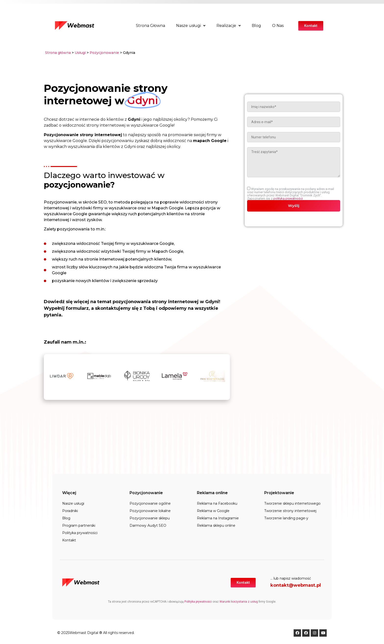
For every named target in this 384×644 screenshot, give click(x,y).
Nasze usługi (190, 25)
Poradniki (70, 511)
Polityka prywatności (79, 533)
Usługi (80, 52)
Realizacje (228, 25)
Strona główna (58, 52)
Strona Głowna (150, 25)
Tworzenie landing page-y (286, 518)
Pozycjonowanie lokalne (150, 511)
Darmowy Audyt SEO (148, 525)
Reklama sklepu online (216, 525)
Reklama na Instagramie (218, 518)
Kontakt (69, 540)
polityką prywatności (288, 198)
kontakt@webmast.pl (295, 585)
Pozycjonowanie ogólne (150, 503)
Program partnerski (78, 525)
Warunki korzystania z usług (238, 601)
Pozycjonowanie (105, 52)
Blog (256, 25)
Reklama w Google (213, 511)
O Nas (278, 25)
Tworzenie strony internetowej (290, 511)
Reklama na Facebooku (217, 503)
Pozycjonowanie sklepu (150, 518)
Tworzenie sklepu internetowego (292, 503)
